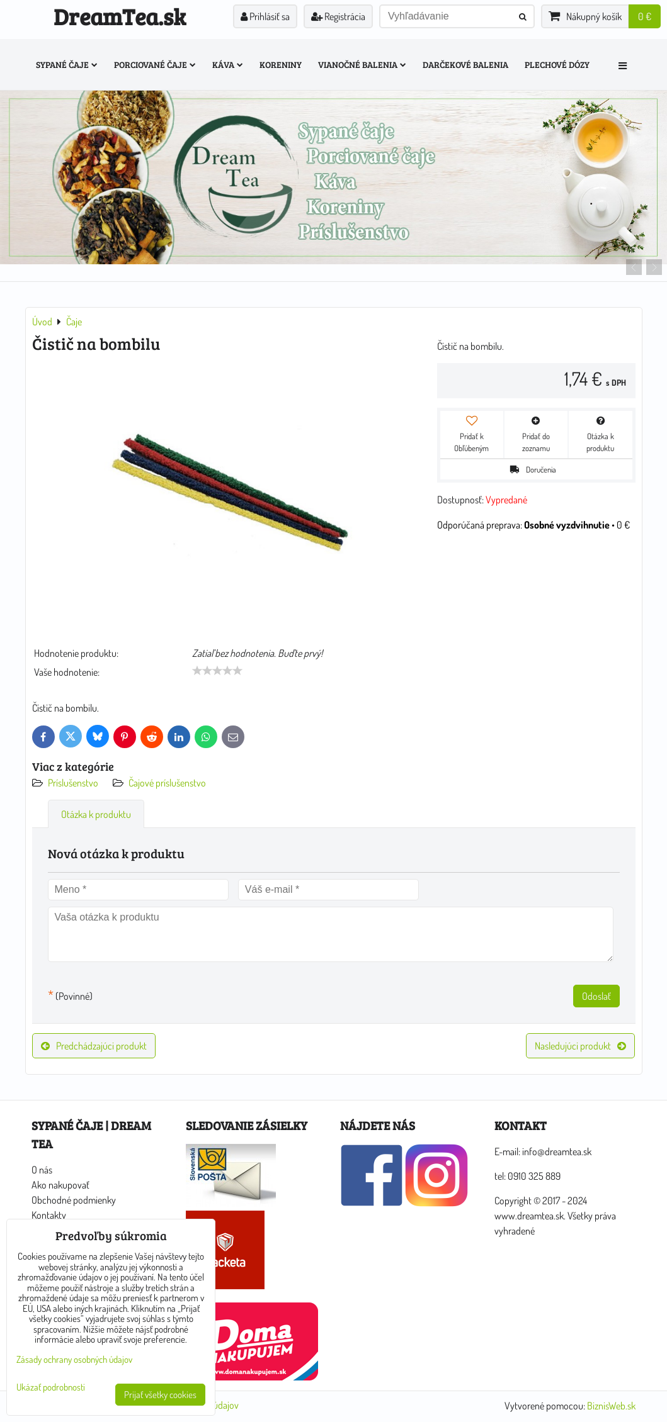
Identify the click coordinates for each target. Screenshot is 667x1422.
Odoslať (596, 996)
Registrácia (338, 16)
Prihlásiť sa (265, 16)
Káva (227, 64)
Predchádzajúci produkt (94, 1045)
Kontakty (48, 1215)
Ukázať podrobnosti (50, 1387)
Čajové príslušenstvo (167, 782)
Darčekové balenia (465, 64)
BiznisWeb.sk (611, 1405)
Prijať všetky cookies (160, 1395)
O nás (41, 1169)
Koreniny (280, 64)
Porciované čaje (155, 64)
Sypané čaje (67, 64)
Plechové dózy (557, 64)
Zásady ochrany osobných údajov (74, 1359)
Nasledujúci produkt (580, 1045)
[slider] (217, 671)
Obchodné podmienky (73, 1200)
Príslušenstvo (74, 782)
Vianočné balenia (362, 64)
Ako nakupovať (60, 1184)
